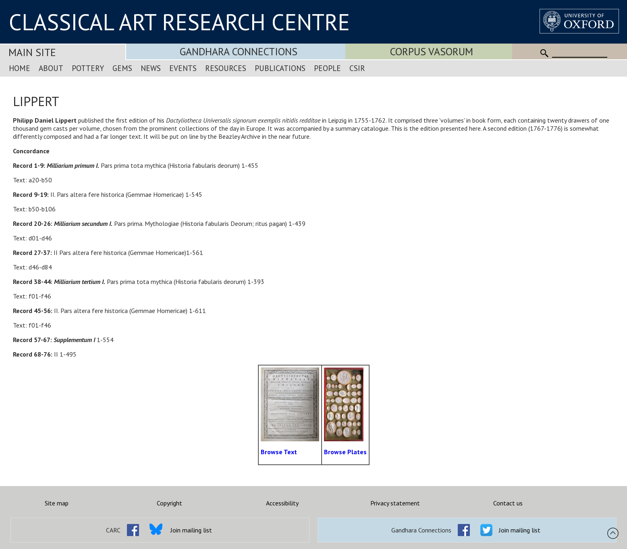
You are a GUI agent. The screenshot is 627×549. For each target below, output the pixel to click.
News (151, 68)
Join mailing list (191, 530)
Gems (122, 68)
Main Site (32, 52)
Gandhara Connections (238, 51)
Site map (57, 503)
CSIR (357, 68)
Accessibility (282, 503)
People (327, 68)
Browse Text (279, 452)
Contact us (508, 503)
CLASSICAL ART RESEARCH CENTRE (179, 21)
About (51, 68)
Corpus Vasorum (431, 51)
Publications (280, 68)
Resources (225, 68)
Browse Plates (345, 452)
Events (183, 68)
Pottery (88, 68)
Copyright (169, 503)
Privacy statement (395, 503)
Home (19, 68)
